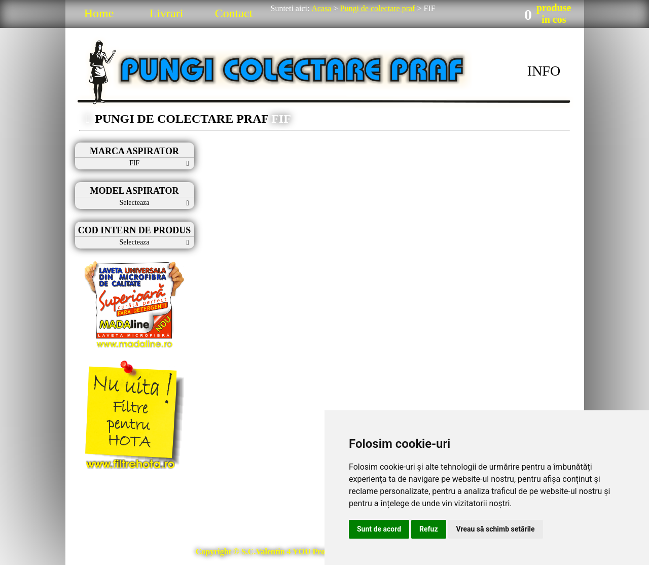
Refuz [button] (428, 529)
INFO (543, 71)
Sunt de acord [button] (379, 529)
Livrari (167, 13)
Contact (234, 13)
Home (99, 13)
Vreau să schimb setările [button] (495, 529)
